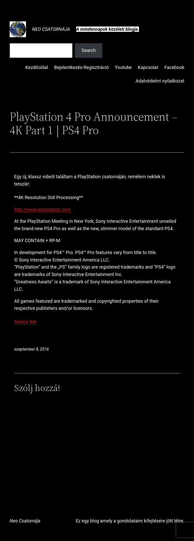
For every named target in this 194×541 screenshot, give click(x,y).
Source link (25, 321)
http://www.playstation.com (42, 209)
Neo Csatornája (51, 29)
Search (89, 50)
